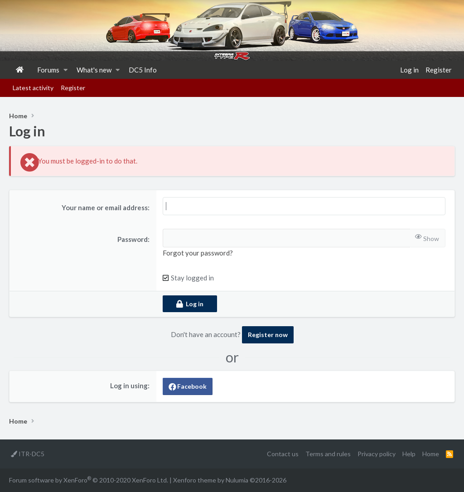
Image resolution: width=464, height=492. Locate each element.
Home (19, 70)
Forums (48, 70)
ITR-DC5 (27, 454)
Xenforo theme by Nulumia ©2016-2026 (229, 480)
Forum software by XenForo (88, 480)
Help (409, 454)
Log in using (129, 385)
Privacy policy (377, 454)
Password (132, 239)
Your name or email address (105, 207)
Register (73, 88)
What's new (94, 70)
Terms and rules (328, 454)
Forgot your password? (198, 253)
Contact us (283, 454)
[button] (65, 70)
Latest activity (33, 88)
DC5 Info (143, 70)
